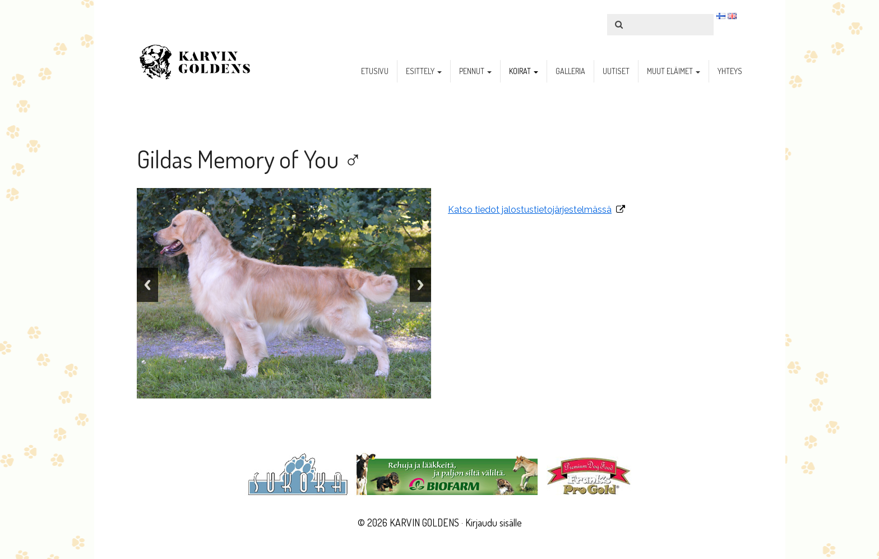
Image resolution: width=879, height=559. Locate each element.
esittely (424, 71)
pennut (475, 71)
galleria (570, 71)
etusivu (374, 71)
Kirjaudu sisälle (493, 522)
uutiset (616, 71)
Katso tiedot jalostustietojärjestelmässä (530, 209)
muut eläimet (673, 71)
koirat (523, 71)
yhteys (730, 71)
